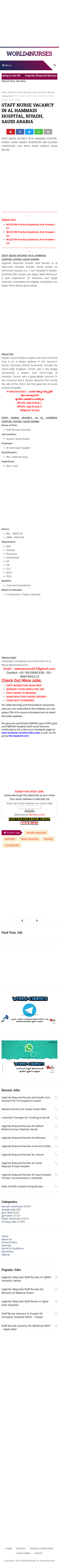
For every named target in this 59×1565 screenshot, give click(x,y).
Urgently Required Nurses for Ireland (23, 1155)
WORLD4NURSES (29, 53)
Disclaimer (8, 1251)
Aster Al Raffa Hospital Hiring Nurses (22, 1186)
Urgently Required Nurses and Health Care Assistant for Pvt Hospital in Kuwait (26, 1099)
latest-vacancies (39, 92)
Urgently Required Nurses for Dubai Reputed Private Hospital (22, 1165)
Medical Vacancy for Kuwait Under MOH (24, 1109)
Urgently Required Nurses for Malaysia (23, 1138)
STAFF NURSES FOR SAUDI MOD (24, 685)
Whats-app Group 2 (29, 406)
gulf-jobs (28, 92)
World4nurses (37, 815)
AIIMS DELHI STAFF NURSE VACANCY (26, 697)
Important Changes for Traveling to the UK (26, 1118)
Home (4, 92)
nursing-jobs (7, 96)
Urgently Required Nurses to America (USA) (26, 1146)
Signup (6, 1254)
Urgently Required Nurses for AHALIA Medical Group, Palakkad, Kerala (22, 1128)
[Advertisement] (29, 23)
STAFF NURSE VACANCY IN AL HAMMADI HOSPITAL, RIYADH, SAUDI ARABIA (28, 113)
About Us (7, 1239)
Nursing (51, 92)
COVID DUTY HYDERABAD (20, 700)
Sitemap (6, 1245)
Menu (7, 65)
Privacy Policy (9, 1242)
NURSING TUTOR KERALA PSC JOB (25, 689)
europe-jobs (9, 1209)
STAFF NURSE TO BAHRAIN (21, 693)
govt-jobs (7, 1212)
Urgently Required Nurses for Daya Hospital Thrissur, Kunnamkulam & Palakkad (26, 1177)
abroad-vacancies (15, 92)
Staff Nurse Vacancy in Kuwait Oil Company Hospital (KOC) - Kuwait (22, 1315)
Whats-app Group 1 (29, 403)
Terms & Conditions (13, 1248)
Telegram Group (29, 410)
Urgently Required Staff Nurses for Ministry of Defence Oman (23, 1291)
